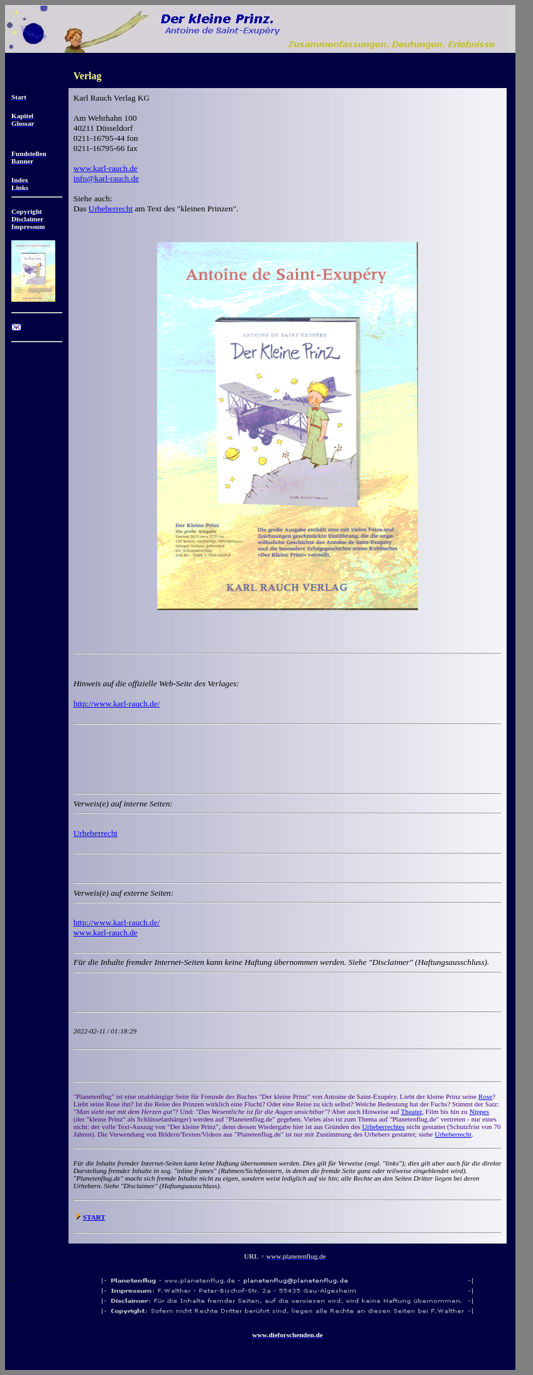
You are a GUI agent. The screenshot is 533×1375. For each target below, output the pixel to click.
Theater (411, 1111)
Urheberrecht (111, 208)
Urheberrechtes (383, 1126)
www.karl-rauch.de (106, 168)
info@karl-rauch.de (106, 178)
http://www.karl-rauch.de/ (117, 703)
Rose (485, 1096)
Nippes (479, 1111)
